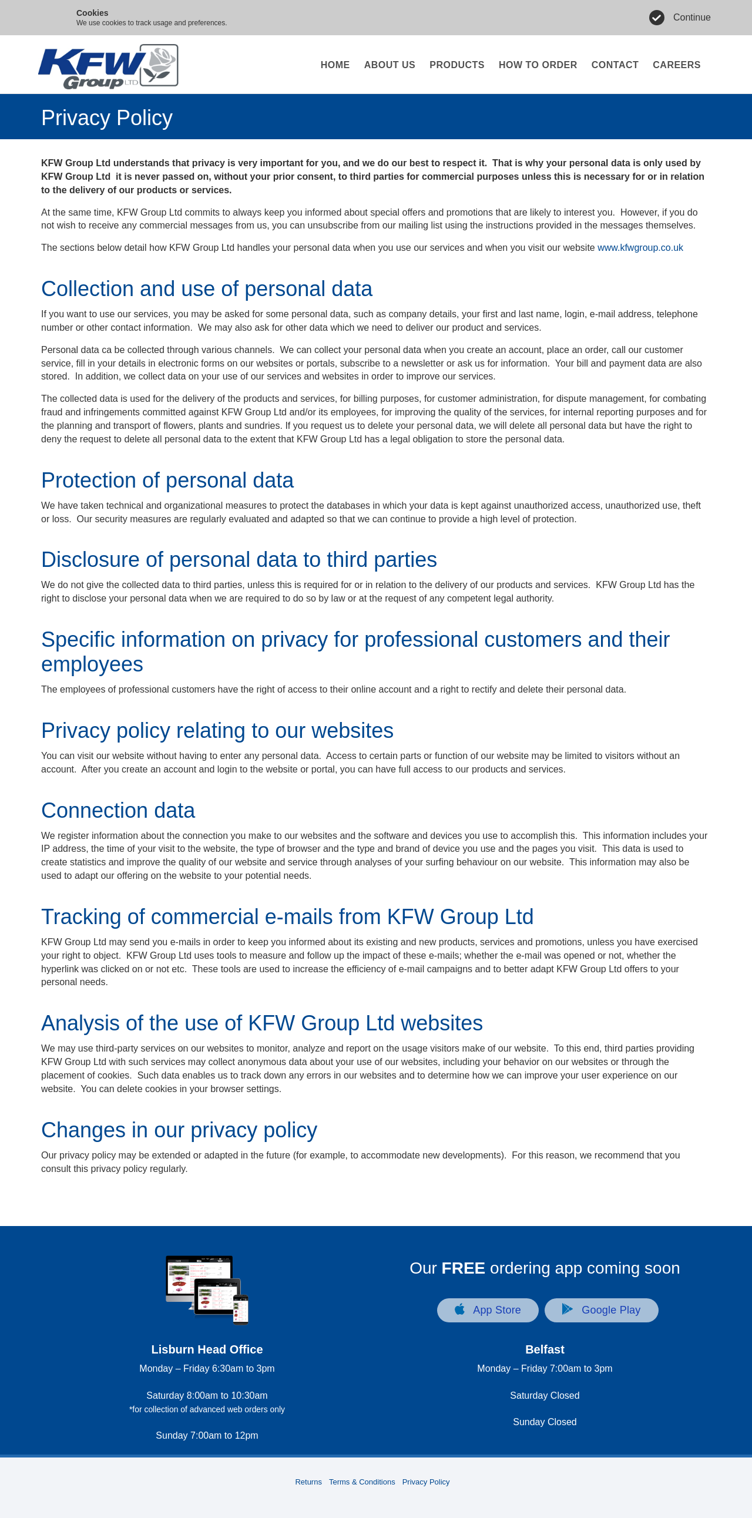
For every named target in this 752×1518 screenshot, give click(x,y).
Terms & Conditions (362, 1481)
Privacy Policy (426, 1481)
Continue (692, 17)
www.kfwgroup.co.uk (640, 248)
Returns (308, 1481)
